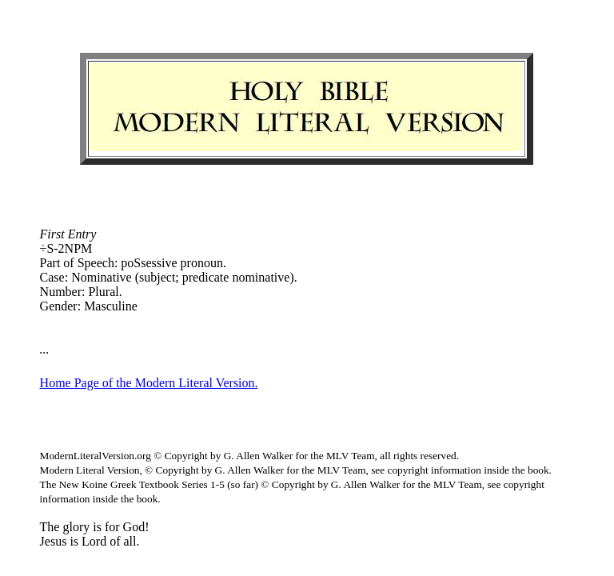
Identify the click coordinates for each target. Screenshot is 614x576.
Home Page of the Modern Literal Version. (149, 383)
